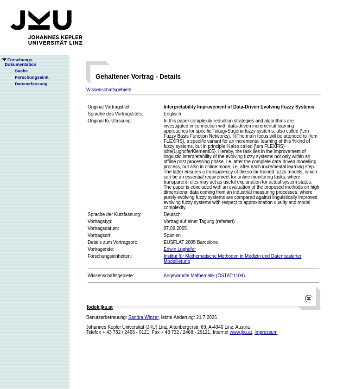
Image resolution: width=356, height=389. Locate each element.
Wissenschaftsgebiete (108, 89)
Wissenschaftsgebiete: (111, 275)
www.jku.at (241, 332)
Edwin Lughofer (180, 249)
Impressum (265, 332)
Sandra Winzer (143, 317)
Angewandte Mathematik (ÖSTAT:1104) (204, 275)
